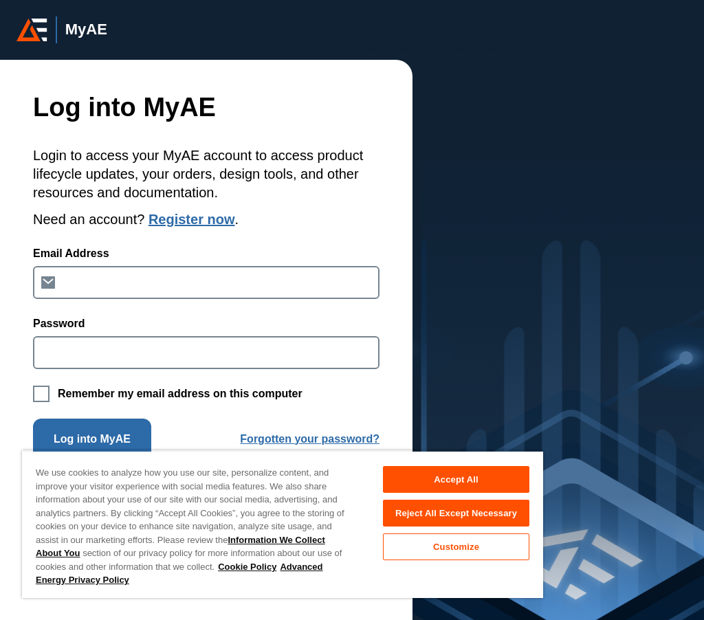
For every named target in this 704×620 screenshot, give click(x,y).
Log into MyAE (92, 439)
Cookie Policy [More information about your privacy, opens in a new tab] (247, 567)
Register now (191, 219)
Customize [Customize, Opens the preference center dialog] (456, 547)
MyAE (86, 29)
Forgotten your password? (310, 439)
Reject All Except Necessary (456, 513)
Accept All (456, 479)
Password (59, 323)
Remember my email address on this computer (180, 393)
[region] (282, 524)
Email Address (71, 253)
